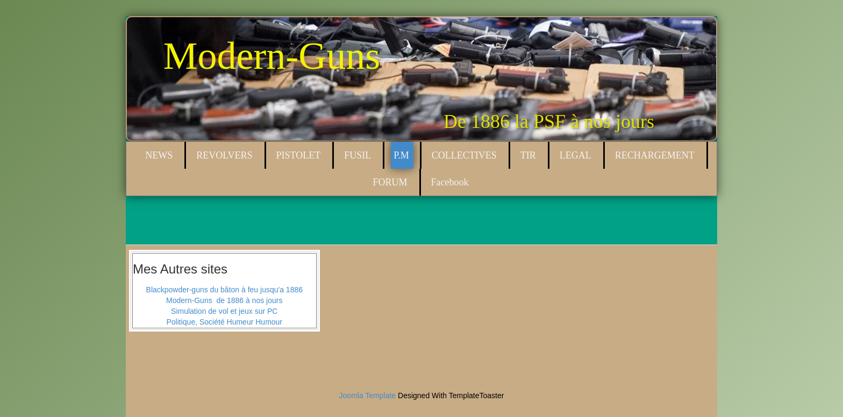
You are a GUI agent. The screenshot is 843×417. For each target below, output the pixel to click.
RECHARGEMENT (655, 155)
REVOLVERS (224, 155)
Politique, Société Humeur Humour (224, 322)
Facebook (450, 182)
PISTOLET (298, 155)
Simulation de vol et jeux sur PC (224, 311)
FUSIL (357, 155)
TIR (528, 155)
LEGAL (575, 155)
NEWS (159, 155)
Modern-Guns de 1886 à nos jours (224, 300)
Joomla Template (367, 395)
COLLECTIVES (464, 155)
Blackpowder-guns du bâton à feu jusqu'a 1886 (224, 289)
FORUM (390, 182)
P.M (401, 155)
